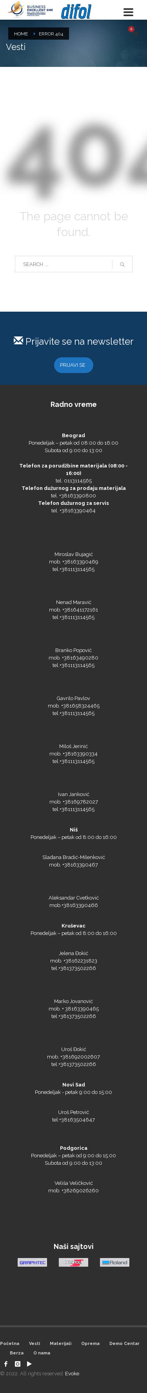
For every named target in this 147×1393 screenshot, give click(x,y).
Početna (9, 1343)
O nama (41, 1353)
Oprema (90, 1343)
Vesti (34, 1343)
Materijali (60, 1343)
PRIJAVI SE (72, 365)
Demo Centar (124, 1343)
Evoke (72, 1373)
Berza (17, 1353)
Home (21, 34)
